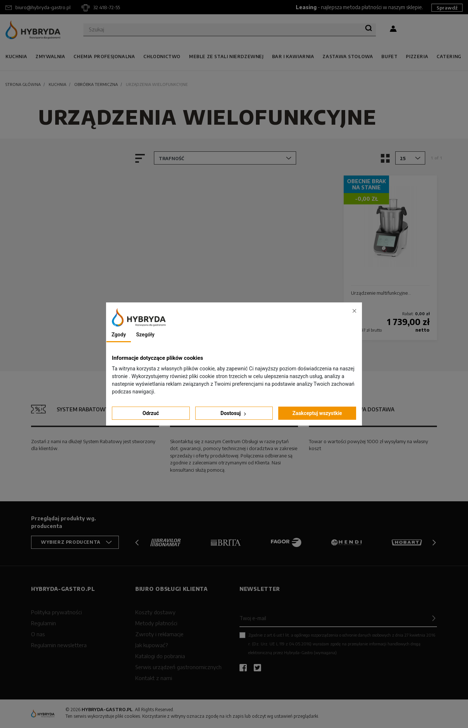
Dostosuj (234, 413)
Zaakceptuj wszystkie (317, 413)
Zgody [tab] (119, 334)
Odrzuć (151, 413)
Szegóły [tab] (145, 334)
